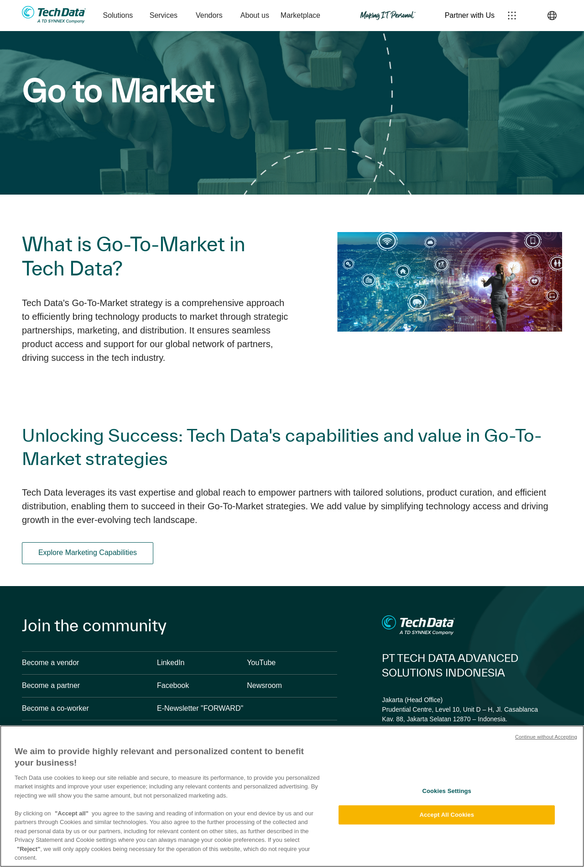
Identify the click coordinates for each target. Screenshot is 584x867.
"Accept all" (72, 813)
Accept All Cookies (446, 814)
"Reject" (28, 849)
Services (163, 15)
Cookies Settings (446, 791)
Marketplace (300, 15)
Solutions (118, 15)
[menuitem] (118, 15)
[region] (292, 796)
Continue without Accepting (546, 737)
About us (254, 15)
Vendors (209, 15)
